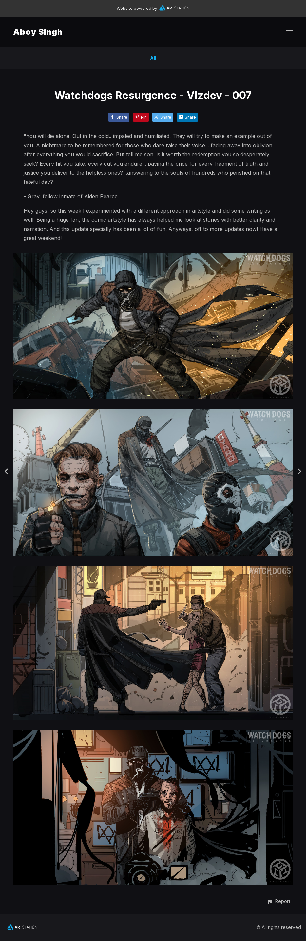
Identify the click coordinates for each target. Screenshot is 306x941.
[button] (278, 901)
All (153, 58)
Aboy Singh (38, 32)
